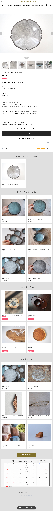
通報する (49, 142)
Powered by (26, 495)
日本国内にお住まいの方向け (26, 138)
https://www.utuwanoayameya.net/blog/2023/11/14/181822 (19, 124)
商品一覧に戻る (26, 454)
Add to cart (26, 134)
